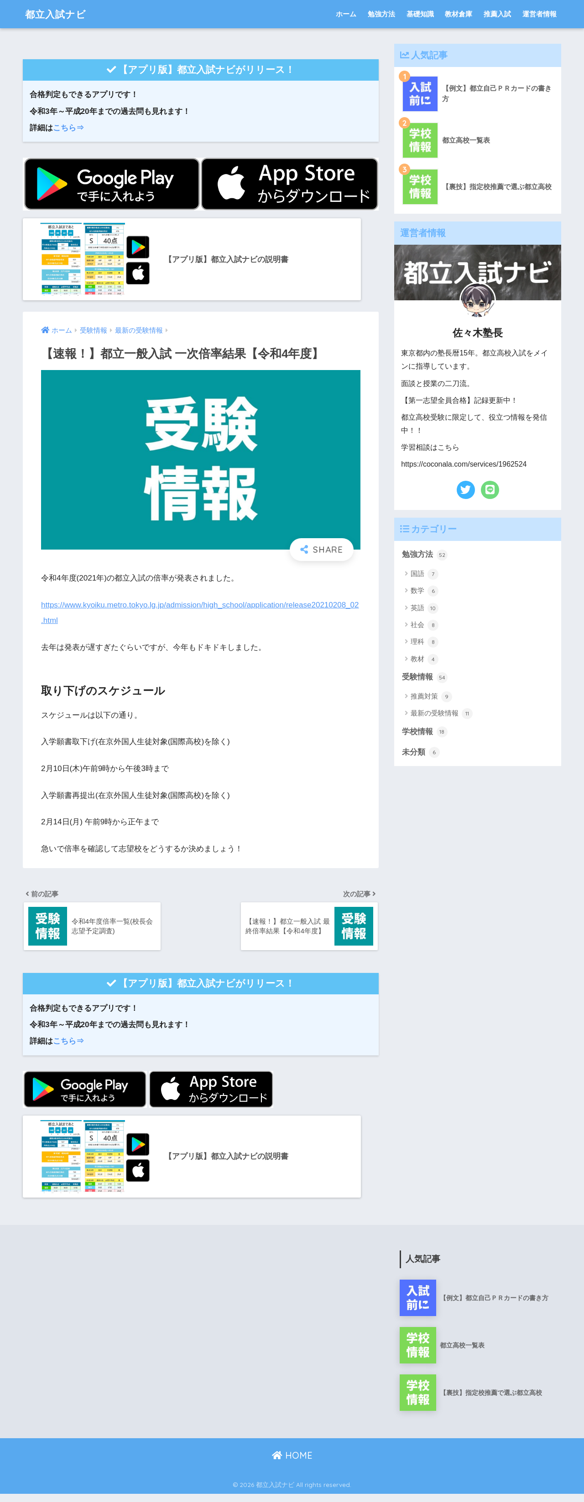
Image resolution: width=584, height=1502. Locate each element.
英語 (424, 608)
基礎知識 (420, 14)
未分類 (421, 752)
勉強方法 (381, 14)
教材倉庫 (458, 14)
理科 (424, 642)
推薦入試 (497, 14)
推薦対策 (431, 696)
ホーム (346, 14)
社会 (424, 625)
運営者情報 (539, 14)
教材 (424, 659)
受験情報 (425, 677)
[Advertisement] (103, 1322)
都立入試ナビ (58, 14)
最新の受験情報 (442, 713)
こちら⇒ (68, 127)
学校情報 (425, 731)
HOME (292, 1463)
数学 (424, 591)
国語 (424, 574)
